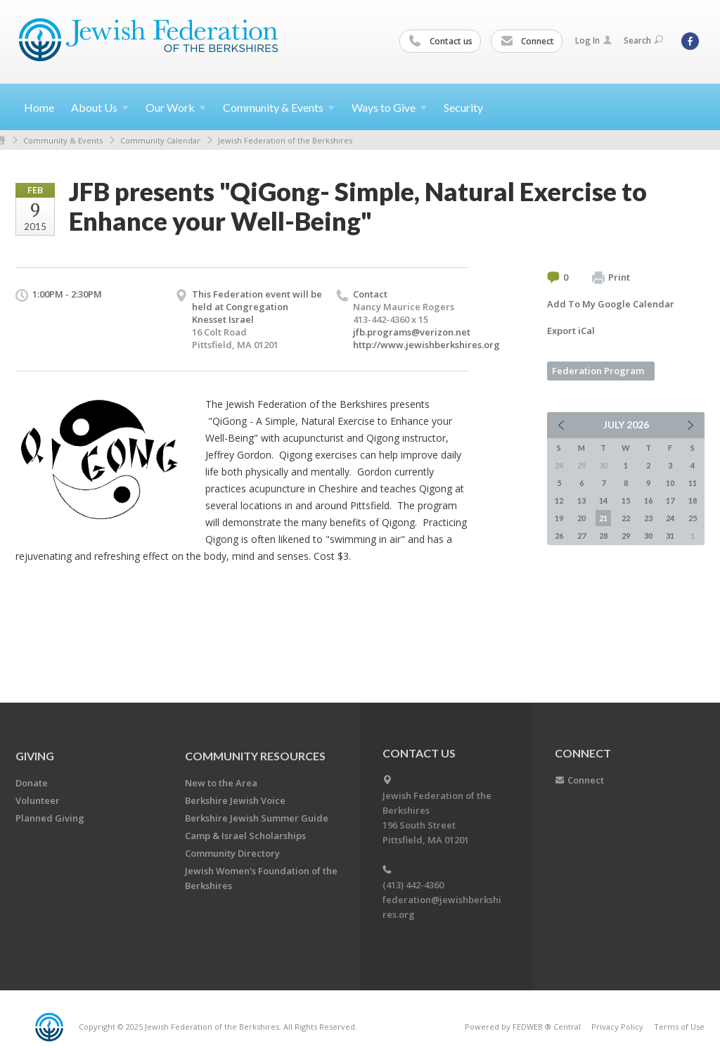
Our (176, 107)
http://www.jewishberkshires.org (426, 344)
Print (611, 278)
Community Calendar (160, 140)
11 (692, 482)
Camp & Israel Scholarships (245, 835)
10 (670, 482)
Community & (279, 107)
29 (626, 535)
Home (39, 107)
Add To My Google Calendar (610, 304)
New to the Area (221, 783)
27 (581, 535)
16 (648, 500)
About (100, 107)
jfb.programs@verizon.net (411, 332)
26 (559, 535)
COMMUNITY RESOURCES (255, 755)
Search (643, 40)
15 (626, 500)
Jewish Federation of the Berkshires (285, 140)
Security (463, 107)
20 (581, 518)
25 (692, 518)
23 (648, 518)
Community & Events (63, 140)
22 (626, 518)
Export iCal (571, 330)
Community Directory (232, 853)
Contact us (440, 41)
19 (559, 518)
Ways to (389, 107)
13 (581, 500)
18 (692, 500)
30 (648, 535)
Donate (31, 783)
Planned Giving (49, 818)
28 (603, 535)
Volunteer (37, 800)
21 (603, 518)
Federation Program (598, 370)
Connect (527, 41)
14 (603, 500)
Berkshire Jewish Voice (235, 800)
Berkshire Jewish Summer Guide (256, 818)
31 (670, 535)
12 (559, 500)
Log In (593, 40)
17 (670, 500)
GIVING (34, 755)
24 (670, 518)
